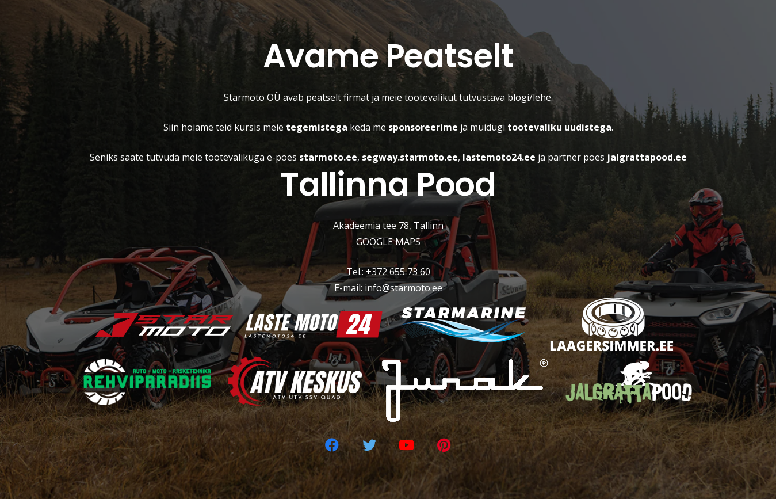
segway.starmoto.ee (410, 157)
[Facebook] (332, 445)
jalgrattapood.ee (647, 157)
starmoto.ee (328, 157)
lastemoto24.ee (499, 157)
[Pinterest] (444, 445)
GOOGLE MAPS (388, 241)
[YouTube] (406, 445)
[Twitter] (369, 445)
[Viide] (164, 324)
